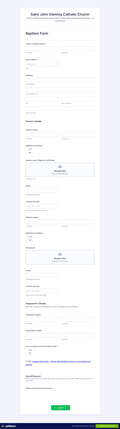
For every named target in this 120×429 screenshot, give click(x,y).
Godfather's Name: (33, 315)
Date (27, 68)
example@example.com (33, 194)
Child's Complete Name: (36, 44)
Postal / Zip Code (31, 113)
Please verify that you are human (40, 388)
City (27, 103)
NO (30, 153)
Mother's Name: (32, 217)
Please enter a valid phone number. (36, 210)
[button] (56, 64)
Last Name (65, 52)
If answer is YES (30, 179)
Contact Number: (33, 202)
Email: (28, 186)
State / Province (66, 103)
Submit (60, 408)
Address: (29, 75)
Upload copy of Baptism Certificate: (40, 160)
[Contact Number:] (42, 206)
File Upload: (30, 248)
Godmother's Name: (34, 330)
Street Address (30, 84)
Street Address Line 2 (32, 94)
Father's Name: (32, 130)
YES (30, 149)
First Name (29, 52)
